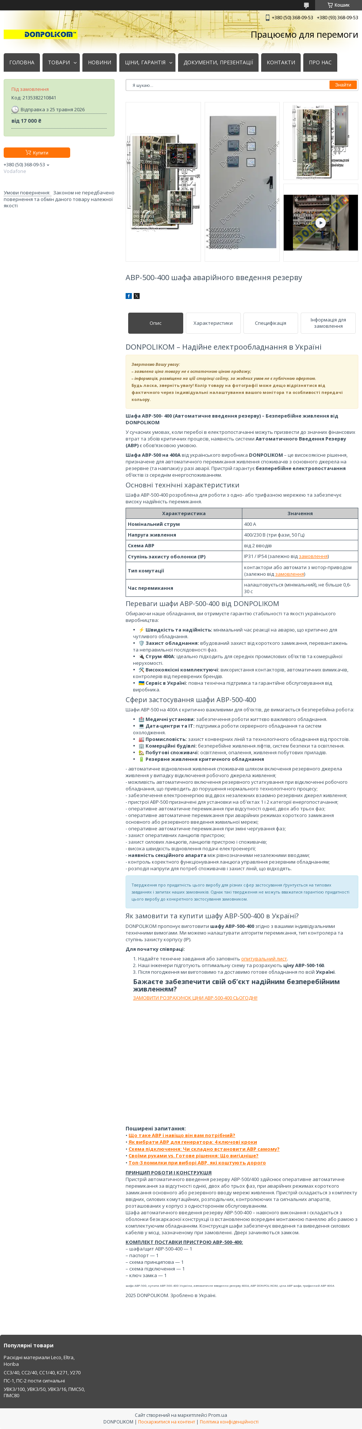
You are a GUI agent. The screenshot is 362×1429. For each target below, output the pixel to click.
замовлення (313, 556)
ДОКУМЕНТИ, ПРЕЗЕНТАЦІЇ (218, 62)
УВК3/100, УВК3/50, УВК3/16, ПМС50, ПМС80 (44, 1392)
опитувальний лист (264, 958)
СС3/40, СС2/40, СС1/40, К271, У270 (42, 1372)
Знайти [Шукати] (343, 85)
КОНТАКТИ (281, 62)
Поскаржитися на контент (166, 1422)
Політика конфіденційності (229, 1422)
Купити (40, 153)
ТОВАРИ (59, 62)
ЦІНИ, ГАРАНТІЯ (145, 62)
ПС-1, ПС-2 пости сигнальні (34, 1380)
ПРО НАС (320, 62)
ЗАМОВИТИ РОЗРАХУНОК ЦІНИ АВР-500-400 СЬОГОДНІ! (195, 997)
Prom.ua (217, 1415)
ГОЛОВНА (21, 62)
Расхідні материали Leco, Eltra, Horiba (39, 1360)
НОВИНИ (99, 62)
